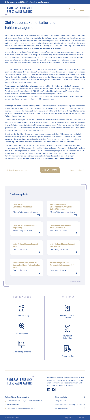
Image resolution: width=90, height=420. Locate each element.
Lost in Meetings (77, 170)
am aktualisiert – (27, 2)
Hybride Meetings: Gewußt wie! (17, 170)
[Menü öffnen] (82, 10)
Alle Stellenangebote (75, 281)
